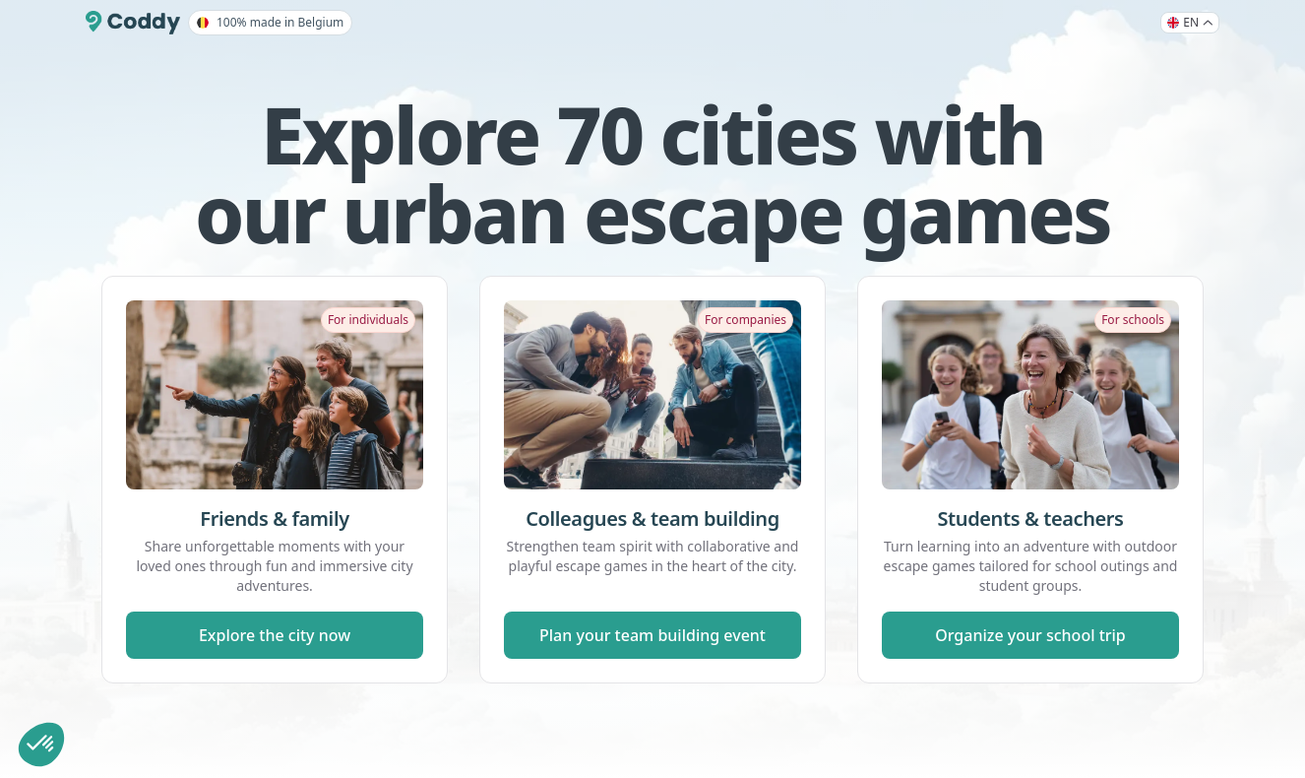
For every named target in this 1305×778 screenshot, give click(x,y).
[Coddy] (133, 22)
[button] (41, 744)
